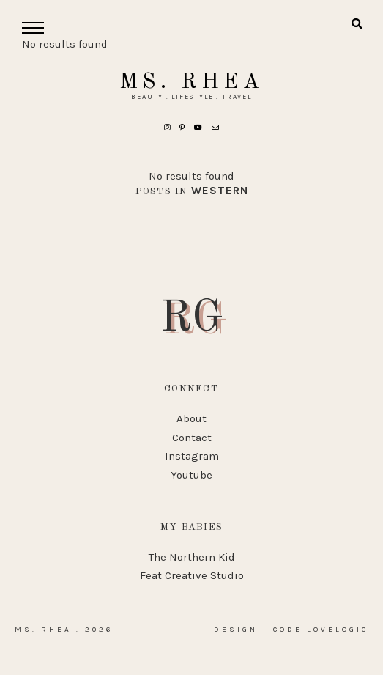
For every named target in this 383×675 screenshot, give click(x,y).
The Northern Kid (192, 557)
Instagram (192, 455)
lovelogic (337, 629)
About (191, 418)
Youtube (191, 475)
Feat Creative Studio (192, 575)
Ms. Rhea (191, 82)
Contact (192, 437)
